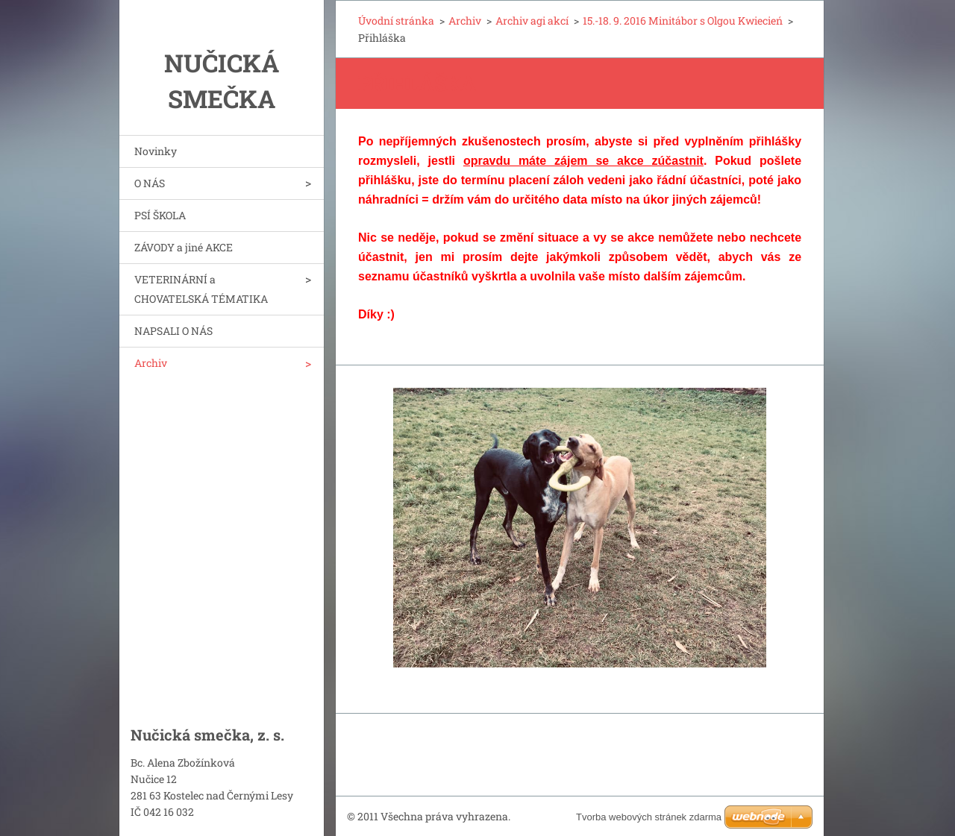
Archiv (150, 363)
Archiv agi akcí (532, 20)
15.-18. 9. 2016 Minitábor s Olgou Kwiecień (683, 20)
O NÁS (149, 183)
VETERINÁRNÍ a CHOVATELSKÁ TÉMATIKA (201, 289)
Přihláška (419, 83)
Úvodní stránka (396, 20)
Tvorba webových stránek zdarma (648, 817)
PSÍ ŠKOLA (160, 215)
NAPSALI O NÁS (173, 331)
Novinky (155, 151)
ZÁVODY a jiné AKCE (183, 247)
